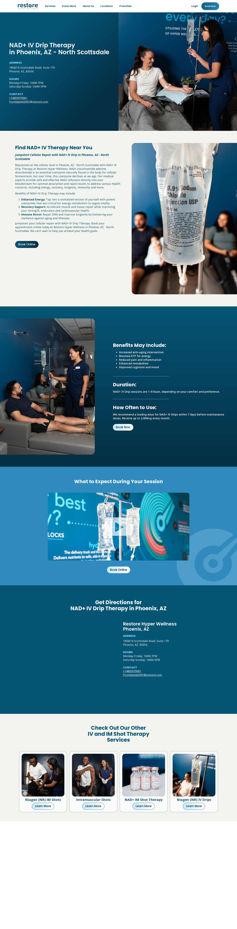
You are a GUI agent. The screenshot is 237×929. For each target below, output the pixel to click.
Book (210, 6)
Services (50, 6)
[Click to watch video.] (118, 527)
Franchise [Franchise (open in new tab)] (125, 6)
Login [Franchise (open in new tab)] (194, 6)
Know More (69, 6)
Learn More (43, 806)
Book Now (123, 427)
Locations (107, 6)
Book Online (26, 244)
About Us (88, 6)
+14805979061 (18, 98)
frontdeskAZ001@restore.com (28, 101)
